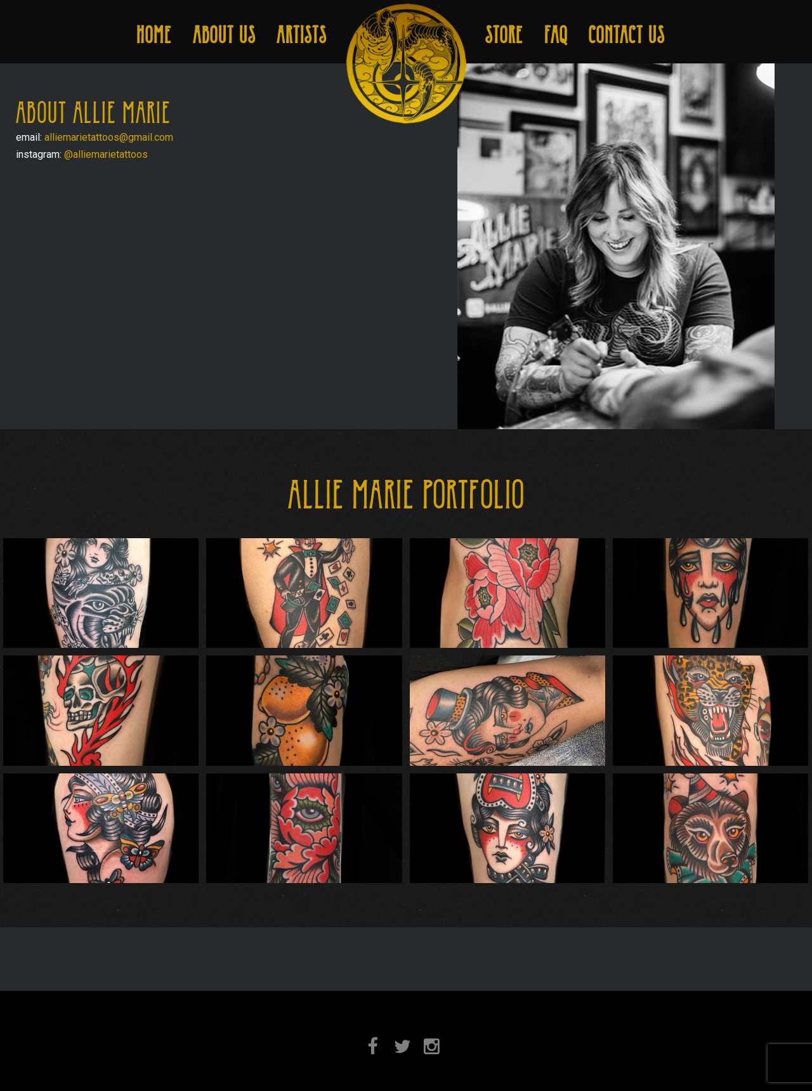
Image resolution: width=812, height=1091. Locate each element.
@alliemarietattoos (106, 154)
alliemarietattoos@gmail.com (108, 137)
